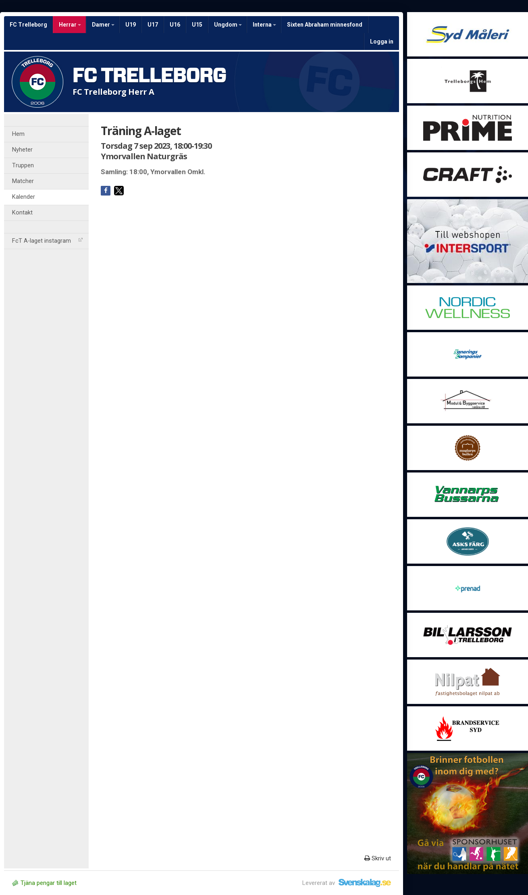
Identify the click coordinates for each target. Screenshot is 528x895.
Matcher (23, 181)
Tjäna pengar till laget (44, 883)
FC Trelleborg (28, 24)
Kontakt (22, 212)
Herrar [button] (70, 24)
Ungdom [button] (228, 24)
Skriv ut (377, 858)
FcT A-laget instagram (47, 240)
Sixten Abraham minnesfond (324, 24)
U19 (130, 24)
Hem (18, 134)
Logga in (381, 41)
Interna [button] (264, 24)
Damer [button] (103, 24)
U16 (175, 24)
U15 (197, 24)
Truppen (23, 165)
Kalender (23, 197)
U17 (153, 24)
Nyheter (22, 149)
